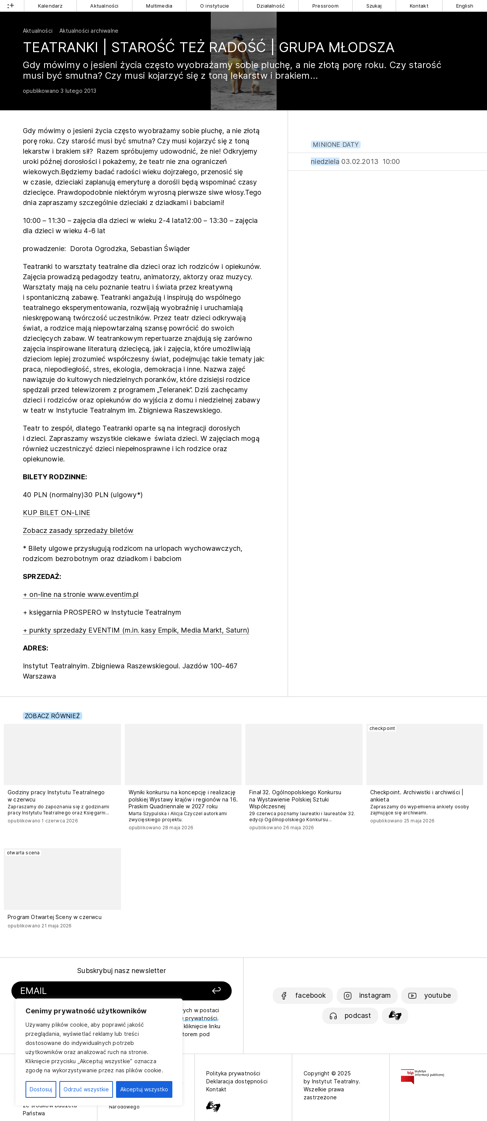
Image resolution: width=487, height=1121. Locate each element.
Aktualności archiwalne (88, 30)
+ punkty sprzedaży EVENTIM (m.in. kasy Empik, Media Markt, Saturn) (136, 630)
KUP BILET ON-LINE (56, 513)
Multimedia (159, 6)
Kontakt (419, 6)
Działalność (271, 6)
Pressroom (325, 6)
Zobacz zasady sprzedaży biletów (78, 530)
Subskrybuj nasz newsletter (121, 971)
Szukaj (374, 6)
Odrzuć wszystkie (86, 1089)
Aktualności (104, 6)
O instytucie (214, 6)
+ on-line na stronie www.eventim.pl (80, 594)
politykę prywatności (190, 1018)
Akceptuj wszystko (144, 1089)
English (464, 6)
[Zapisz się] (191, 991)
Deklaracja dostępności (236, 1081)
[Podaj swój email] (88, 991)
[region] (99, 1052)
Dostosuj (41, 1089)
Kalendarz (50, 6)
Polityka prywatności (233, 1073)
